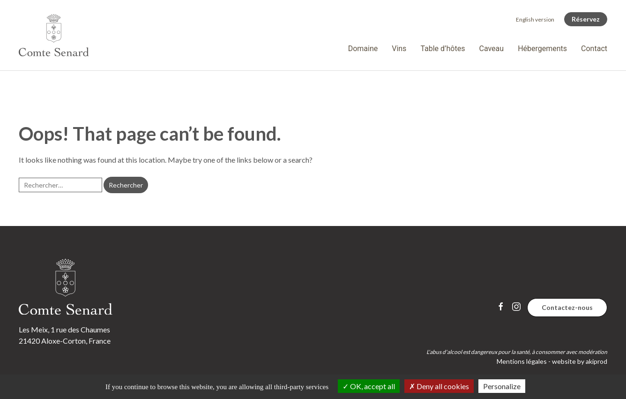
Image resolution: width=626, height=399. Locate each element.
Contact (594, 48)
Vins (399, 48)
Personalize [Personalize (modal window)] (502, 386)
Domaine (363, 48)
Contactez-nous (567, 307)
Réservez (586, 19)
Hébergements (542, 48)
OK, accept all (369, 386)
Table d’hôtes (442, 48)
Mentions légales (522, 361)
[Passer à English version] (535, 19)
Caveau (491, 48)
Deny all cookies (439, 386)
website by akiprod (579, 361)
